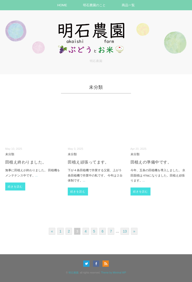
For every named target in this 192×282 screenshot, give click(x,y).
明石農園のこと (94, 5)
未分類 (9, 154)
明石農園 (73, 272)
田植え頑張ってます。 (88, 162)
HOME (62, 5)
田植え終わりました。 (25, 162)
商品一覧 (128, 5)
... (36, 175)
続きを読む (15, 186)
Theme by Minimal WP (113, 272)
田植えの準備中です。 (151, 162)
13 (125, 231)
